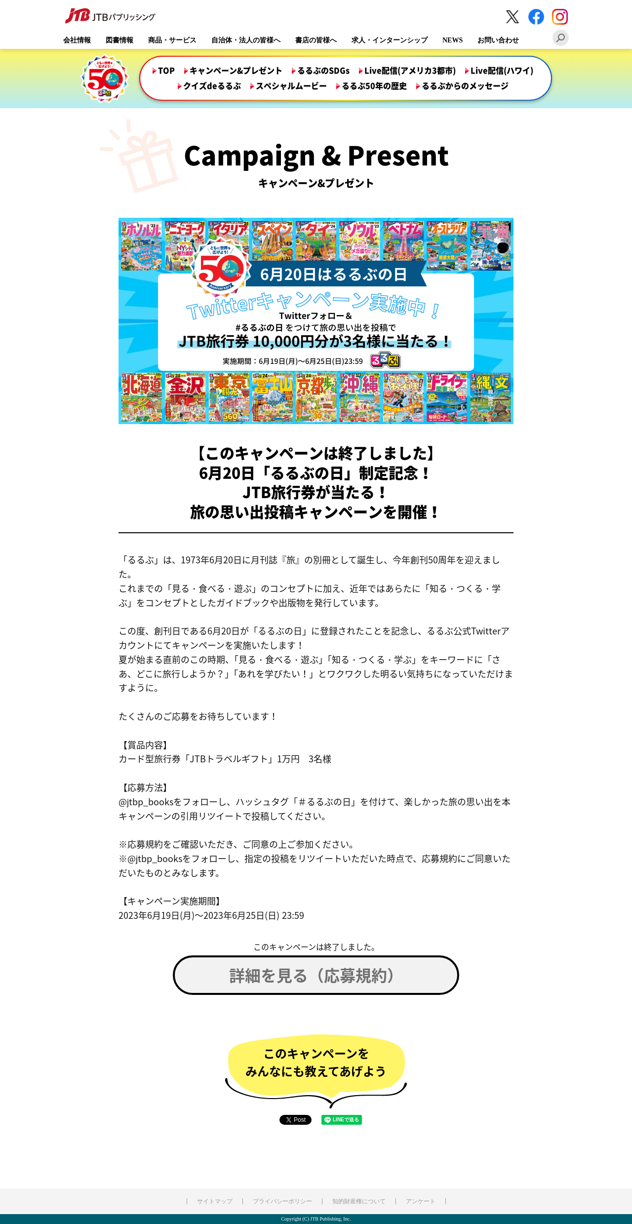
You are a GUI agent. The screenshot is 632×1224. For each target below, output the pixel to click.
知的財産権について (359, 1201)
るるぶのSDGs (323, 71)
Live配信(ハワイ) (502, 71)
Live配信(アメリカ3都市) (410, 71)
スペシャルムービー (291, 86)
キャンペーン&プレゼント (236, 71)
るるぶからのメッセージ (465, 86)
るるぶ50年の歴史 (374, 86)
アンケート (420, 1201)
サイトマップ (215, 1201)
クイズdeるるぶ (212, 86)
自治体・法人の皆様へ (245, 40)
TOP (166, 71)
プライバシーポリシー (282, 1201)
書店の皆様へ (316, 40)
